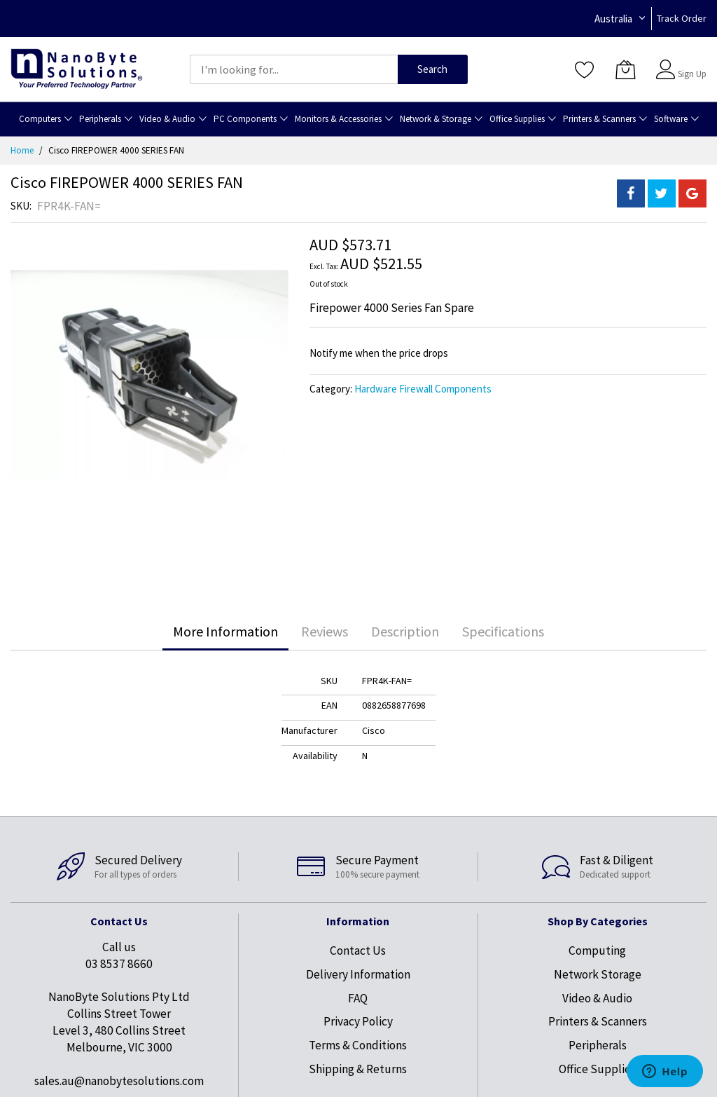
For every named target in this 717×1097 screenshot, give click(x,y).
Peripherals (598, 1045)
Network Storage (597, 974)
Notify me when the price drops (378, 353)
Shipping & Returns (358, 1069)
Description (405, 631)
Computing (597, 950)
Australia (613, 18)
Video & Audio (597, 998)
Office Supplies (597, 1069)
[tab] (225, 631)
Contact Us (358, 950)
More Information (225, 631)
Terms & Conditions (358, 1045)
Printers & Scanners (597, 1021)
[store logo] (77, 69)
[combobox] (294, 69)
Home (22, 150)
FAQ (358, 998)
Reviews (324, 631)
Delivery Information (358, 974)
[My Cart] (625, 69)
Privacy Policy (358, 1021)
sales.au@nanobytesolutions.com (119, 1081)
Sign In (690, 63)
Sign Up (692, 74)
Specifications (503, 631)
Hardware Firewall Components (423, 388)
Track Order (681, 18)
